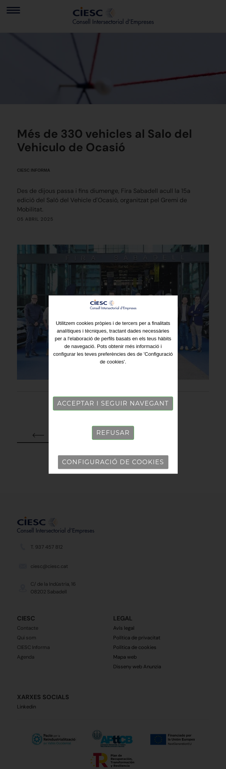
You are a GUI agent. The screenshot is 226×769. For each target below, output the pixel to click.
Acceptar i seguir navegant (113, 403)
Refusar (112, 432)
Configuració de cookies (113, 462)
